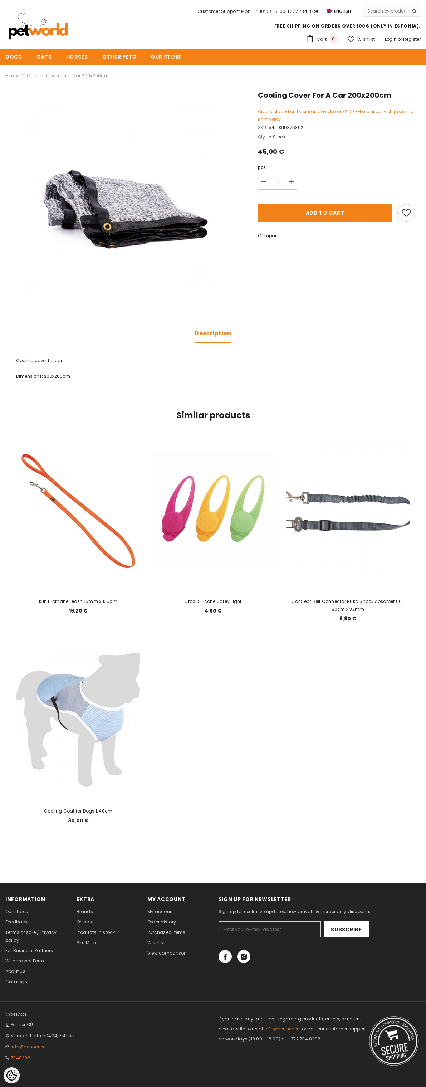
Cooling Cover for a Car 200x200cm (68, 76)
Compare (268, 236)
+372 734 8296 (303, 11)
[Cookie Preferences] (12, 1075)
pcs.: (263, 167)
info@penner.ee (28, 1047)
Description (213, 333)
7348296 (20, 1058)
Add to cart (325, 212)
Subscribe (346, 929)
